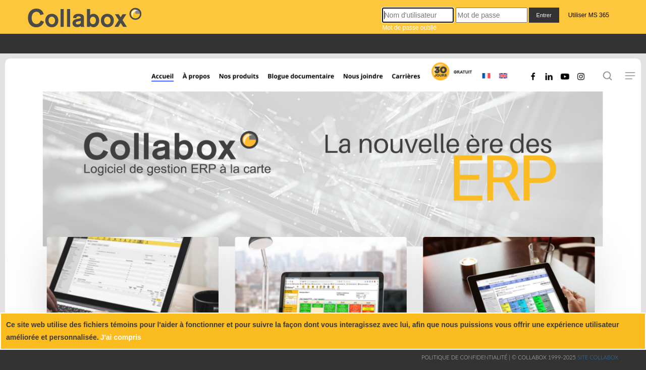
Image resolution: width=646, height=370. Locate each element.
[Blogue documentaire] (309, 77)
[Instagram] (583, 77)
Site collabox (597, 357)
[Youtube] (564, 77)
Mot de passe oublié (409, 27)
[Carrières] (412, 77)
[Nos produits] (236, 77)
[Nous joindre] (368, 77)
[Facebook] (532, 77)
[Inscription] (450, 77)
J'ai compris (120, 337)
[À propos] (195, 77)
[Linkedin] (552, 77)
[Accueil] (155, 77)
